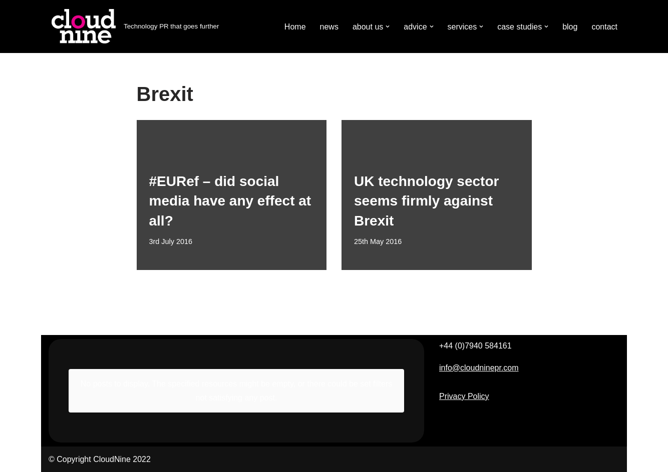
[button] (388, 26)
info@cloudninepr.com (479, 368)
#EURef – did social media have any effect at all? (230, 201)
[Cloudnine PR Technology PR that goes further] (134, 26)
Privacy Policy (464, 396)
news (329, 26)
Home (295, 26)
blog (569, 26)
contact (604, 26)
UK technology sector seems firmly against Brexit (426, 201)
